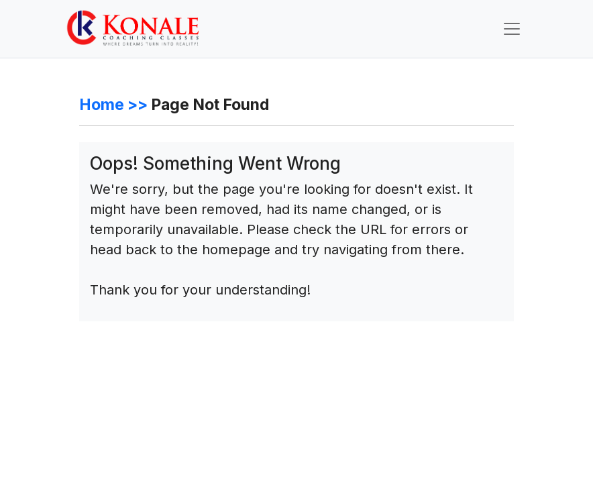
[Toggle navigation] (512, 29)
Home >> (113, 104)
